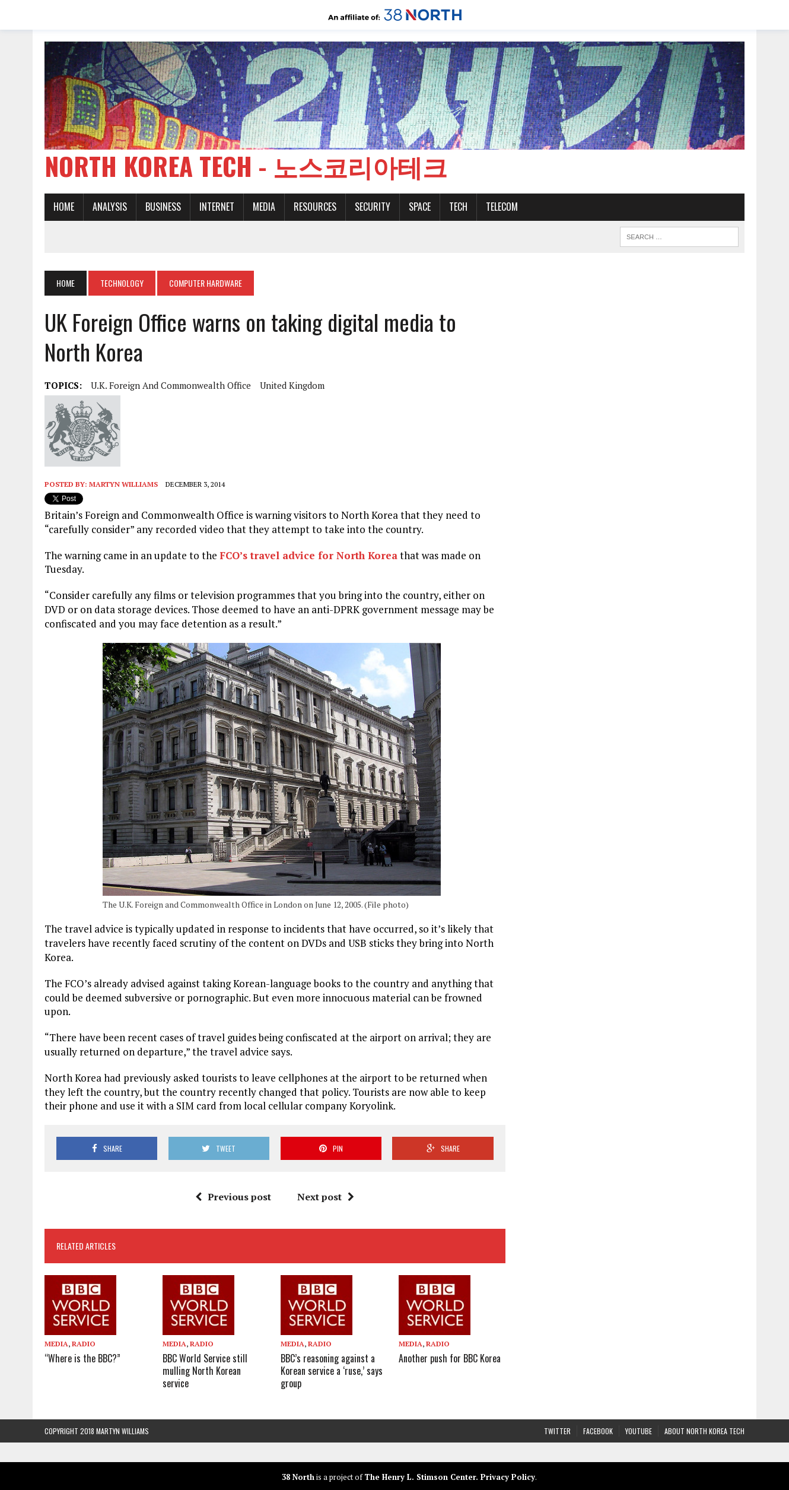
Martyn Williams (123, 484)
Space (420, 206)
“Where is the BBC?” (82, 1358)
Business (163, 206)
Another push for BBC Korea (450, 1358)
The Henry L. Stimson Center (420, 1477)
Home (63, 206)
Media (264, 206)
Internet (216, 206)
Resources (315, 206)
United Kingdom (292, 385)
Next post (325, 1196)
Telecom (502, 206)
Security (372, 206)
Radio (84, 1343)
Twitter (557, 1431)
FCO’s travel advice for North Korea (308, 555)
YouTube (638, 1431)
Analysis (110, 206)
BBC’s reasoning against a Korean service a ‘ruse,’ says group (332, 1370)
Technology (122, 283)
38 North (298, 1477)
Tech (458, 206)
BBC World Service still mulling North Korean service (205, 1370)
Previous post (233, 1196)
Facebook (598, 1431)
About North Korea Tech (704, 1431)
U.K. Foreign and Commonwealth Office (171, 385)
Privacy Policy (508, 1477)
